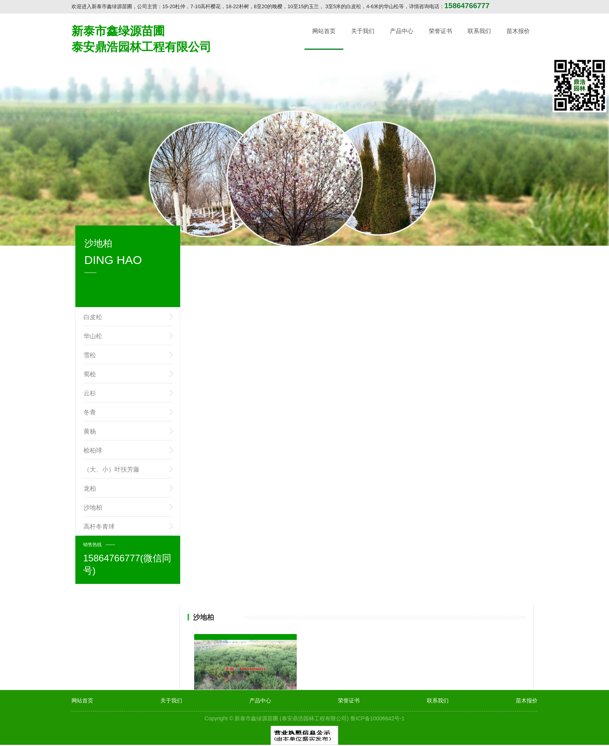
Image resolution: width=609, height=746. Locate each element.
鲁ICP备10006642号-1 (377, 718)
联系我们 (479, 31)
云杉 (90, 393)
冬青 (90, 412)
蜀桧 (90, 374)
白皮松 (93, 317)
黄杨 (90, 431)
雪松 (90, 355)
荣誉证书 (440, 31)
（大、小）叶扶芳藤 (111, 469)
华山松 (93, 336)
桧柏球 (93, 450)
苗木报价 (518, 31)
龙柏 (90, 488)
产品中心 (401, 31)
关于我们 (362, 31)
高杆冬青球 (99, 526)
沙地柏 (93, 507)
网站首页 (324, 31)
